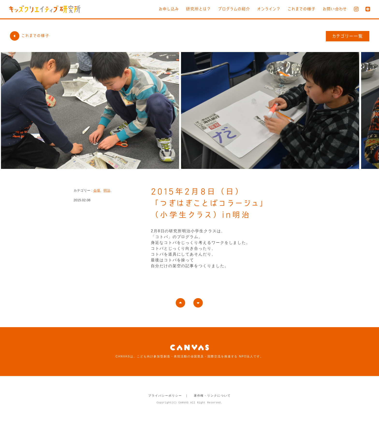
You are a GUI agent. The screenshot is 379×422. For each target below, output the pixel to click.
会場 (96, 190)
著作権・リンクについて (212, 395)
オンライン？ (269, 9)
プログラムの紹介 (234, 9)
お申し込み (169, 9)
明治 (106, 190)
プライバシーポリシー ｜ (168, 395)
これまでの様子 (302, 9)
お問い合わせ (335, 9)
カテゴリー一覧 (347, 36)
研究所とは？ (198, 9)
